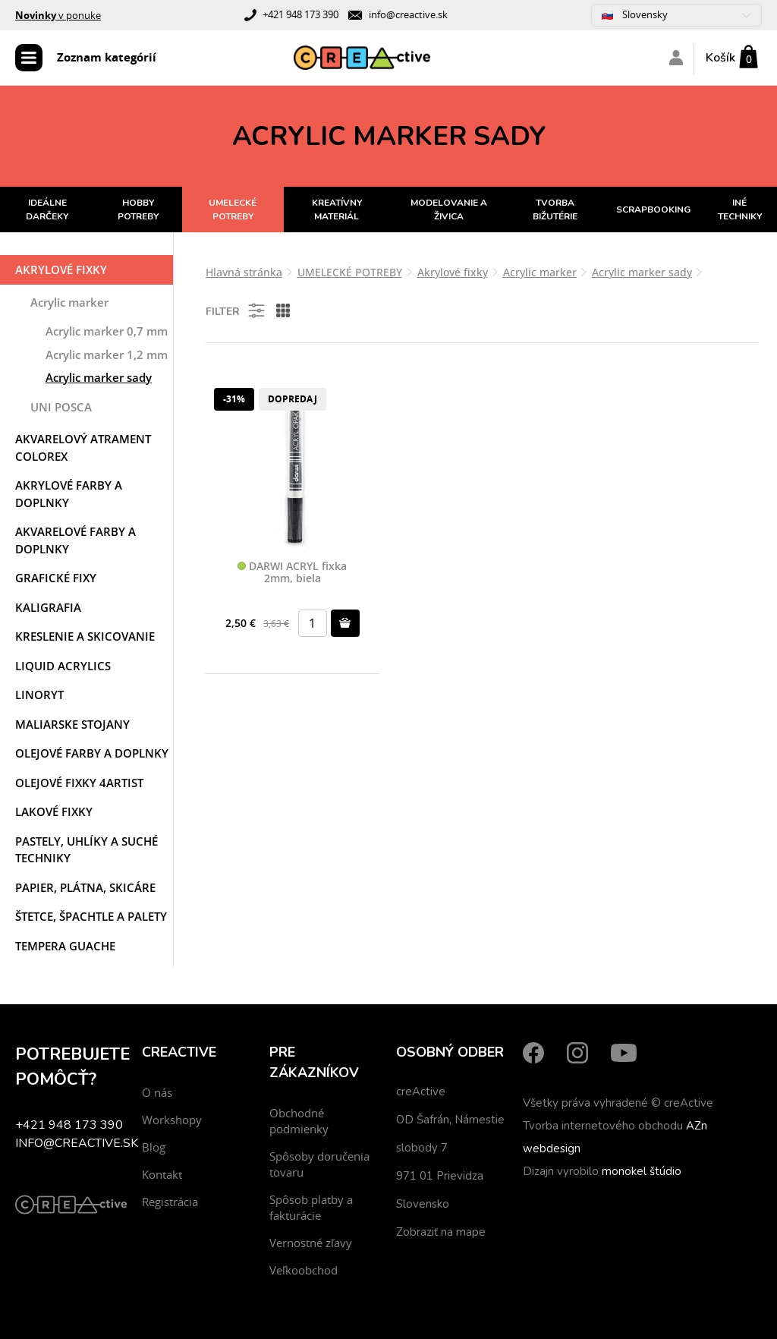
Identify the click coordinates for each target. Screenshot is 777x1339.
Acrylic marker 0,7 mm (107, 331)
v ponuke (58, 15)
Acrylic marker (69, 302)
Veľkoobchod (303, 1270)
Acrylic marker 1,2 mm (107, 354)
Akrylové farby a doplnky (68, 493)
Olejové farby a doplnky (91, 753)
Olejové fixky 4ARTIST (79, 782)
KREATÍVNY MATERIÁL (337, 209)
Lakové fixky (54, 811)
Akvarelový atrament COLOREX (83, 447)
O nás (157, 1092)
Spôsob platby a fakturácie (311, 1207)
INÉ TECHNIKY (740, 209)
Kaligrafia (48, 607)
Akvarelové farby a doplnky (75, 540)
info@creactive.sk (408, 14)
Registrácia (170, 1201)
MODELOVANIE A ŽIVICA (449, 209)
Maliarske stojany (72, 724)
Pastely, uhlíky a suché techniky (86, 849)
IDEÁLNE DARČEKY (47, 209)
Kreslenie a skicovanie (85, 636)
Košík (720, 57)
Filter (236, 310)
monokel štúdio (641, 1171)
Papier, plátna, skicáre (85, 887)
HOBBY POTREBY (138, 209)
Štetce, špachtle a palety (91, 916)
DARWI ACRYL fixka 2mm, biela (292, 572)
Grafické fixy (55, 577)
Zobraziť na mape (441, 1232)
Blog (153, 1147)
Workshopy (172, 1119)
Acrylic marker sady (99, 377)
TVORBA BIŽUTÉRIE (555, 209)
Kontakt (162, 1174)
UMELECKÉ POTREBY (232, 209)
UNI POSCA (61, 406)
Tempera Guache (65, 945)
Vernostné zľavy (310, 1242)
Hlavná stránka (244, 272)
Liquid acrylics (63, 665)
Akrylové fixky (61, 269)
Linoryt (39, 694)
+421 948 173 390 (300, 14)
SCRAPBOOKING (653, 209)
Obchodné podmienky (299, 1120)
